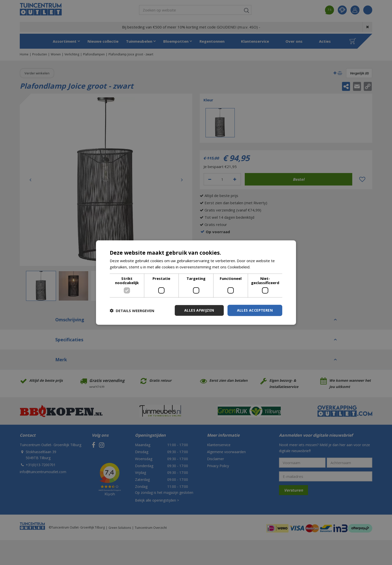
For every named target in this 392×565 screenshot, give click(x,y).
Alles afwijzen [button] (199, 310)
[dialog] (196, 282)
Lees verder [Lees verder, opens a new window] (261, 266)
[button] (132, 310)
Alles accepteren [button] (255, 310)
